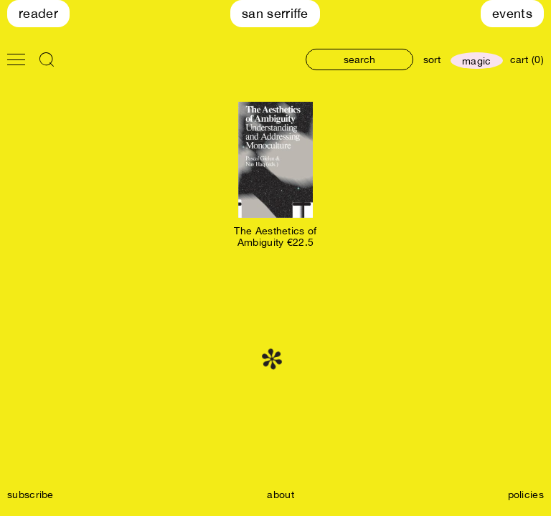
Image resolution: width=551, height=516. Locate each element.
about (280, 494)
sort (432, 59)
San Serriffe (275, 13)
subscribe (30, 494)
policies (526, 494)
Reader (38, 13)
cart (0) (527, 59)
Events (512, 13)
